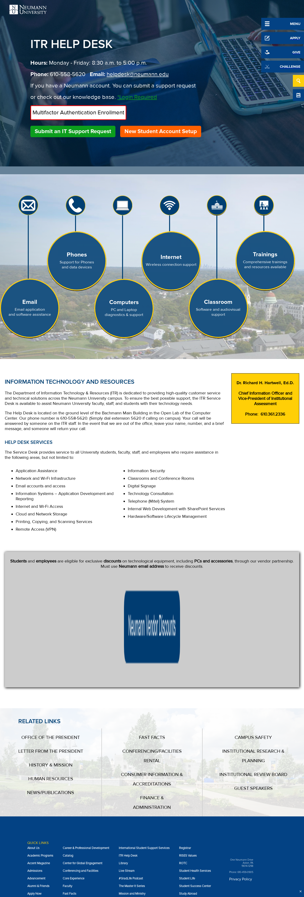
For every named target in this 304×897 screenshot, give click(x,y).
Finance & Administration (152, 710)
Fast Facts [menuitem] (69, 802)
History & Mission (50, 673)
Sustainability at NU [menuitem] (192, 809)
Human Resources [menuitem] (75, 832)
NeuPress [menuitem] (125, 817)
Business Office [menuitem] (37, 817)
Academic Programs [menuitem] (40, 764)
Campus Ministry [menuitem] (38, 825)
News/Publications (50, 701)
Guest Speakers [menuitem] (73, 825)
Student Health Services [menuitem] (195, 779)
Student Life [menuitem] (187, 787)
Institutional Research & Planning (253, 664)
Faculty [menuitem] (67, 794)
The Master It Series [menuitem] (132, 794)
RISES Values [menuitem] (188, 764)
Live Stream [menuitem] (126, 779)
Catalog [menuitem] (68, 764)
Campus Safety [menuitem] (37, 832)
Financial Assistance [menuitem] (76, 809)
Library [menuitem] (123, 771)
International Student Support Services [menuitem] (144, 756)
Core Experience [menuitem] (73, 787)
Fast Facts (152, 646)
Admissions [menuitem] (34, 779)
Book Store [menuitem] (34, 809)
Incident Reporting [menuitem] (75, 840)
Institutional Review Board (253, 683)
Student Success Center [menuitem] (195, 794)
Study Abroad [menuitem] (188, 802)
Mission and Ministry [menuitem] (132, 802)
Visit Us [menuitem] (184, 825)
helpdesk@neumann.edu (138, 74)
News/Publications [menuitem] (131, 825)
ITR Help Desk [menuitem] (128, 764)
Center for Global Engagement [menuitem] (82, 771)
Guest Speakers (253, 696)
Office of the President (50, 646)
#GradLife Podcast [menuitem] (131, 787)
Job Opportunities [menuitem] (191, 817)
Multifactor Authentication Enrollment (78, 112)
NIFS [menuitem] (122, 832)
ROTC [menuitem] (183, 771)
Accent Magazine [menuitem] (38, 771)
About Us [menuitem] (33, 756)
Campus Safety (253, 646)
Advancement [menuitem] (36, 787)
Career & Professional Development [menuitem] (86, 756)
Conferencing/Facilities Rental (152, 664)
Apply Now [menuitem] (34, 802)
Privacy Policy (240, 787)
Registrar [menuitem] (185, 756)
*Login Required (137, 97)
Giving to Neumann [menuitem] (75, 817)
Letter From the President (50, 659)
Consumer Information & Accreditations (152, 687)
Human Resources (50, 687)
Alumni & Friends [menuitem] (38, 794)
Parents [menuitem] (124, 840)
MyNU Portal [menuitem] (127, 809)
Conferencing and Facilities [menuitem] (80, 779)
